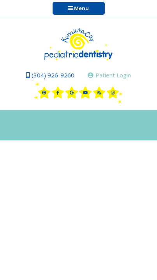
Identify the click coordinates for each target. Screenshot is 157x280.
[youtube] (85, 92)
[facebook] (58, 92)
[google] (71, 92)
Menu (78, 8)
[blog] (99, 92)
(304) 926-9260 (50, 75)
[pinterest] (44, 92)
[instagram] (113, 92)
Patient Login (109, 75)
